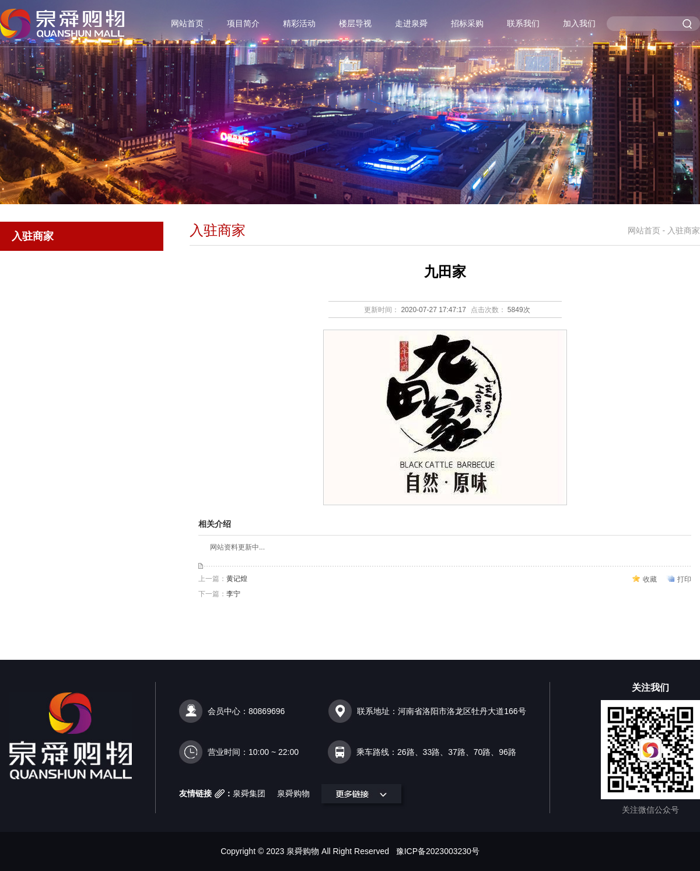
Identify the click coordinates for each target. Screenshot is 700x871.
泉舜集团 (249, 793)
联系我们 (523, 23)
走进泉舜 (411, 23)
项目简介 (243, 23)
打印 (684, 579)
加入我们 (579, 23)
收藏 (650, 579)
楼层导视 (355, 23)
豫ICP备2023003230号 (438, 851)
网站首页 (187, 23)
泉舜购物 (293, 793)
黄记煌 (236, 579)
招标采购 (467, 23)
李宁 (233, 594)
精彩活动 (299, 23)
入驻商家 (33, 236)
